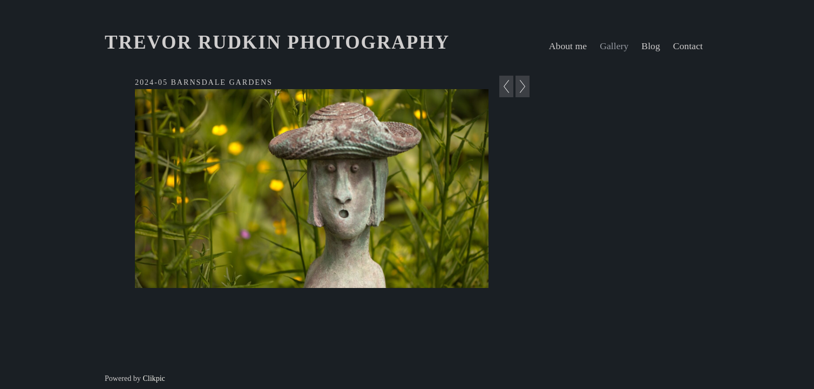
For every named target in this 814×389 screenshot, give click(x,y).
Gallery (614, 46)
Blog (650, 46)
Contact (688, 46)
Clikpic (154, 378)
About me (568, 46)
